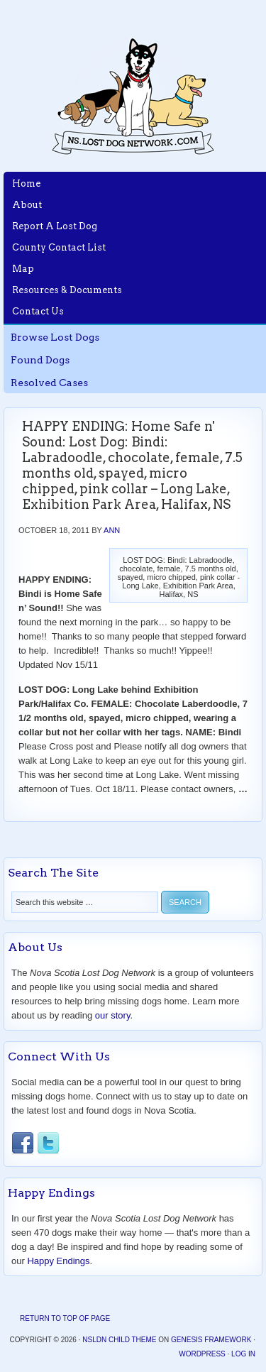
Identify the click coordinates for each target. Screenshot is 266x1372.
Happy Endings (58, 1261)
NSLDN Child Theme (119, 1340)
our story (113, 1015)
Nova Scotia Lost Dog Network (133, 95)
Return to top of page (65, 1318)
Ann (112, 530)
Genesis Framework (211, 1340)
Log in (243, 1354)
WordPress (202, 1354)
